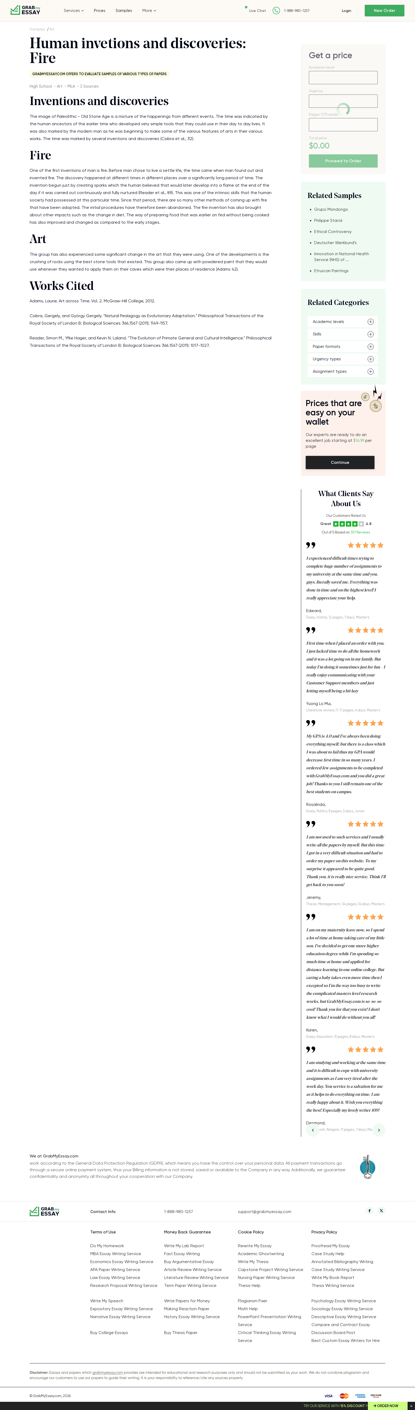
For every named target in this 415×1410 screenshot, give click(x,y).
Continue (340, 462)
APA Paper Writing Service (115, 1269)
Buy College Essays (109, 1332)
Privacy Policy (324, 1231)
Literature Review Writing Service (196, 1277)
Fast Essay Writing (182, 1253)
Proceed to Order (343, 160)
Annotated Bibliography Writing (342, 1261)
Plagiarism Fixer (252, 1300)
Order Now (387, 1406)
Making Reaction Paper (186, 1308)
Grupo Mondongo (331, 209)
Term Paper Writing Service (190, 1285)
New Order (384, 10)
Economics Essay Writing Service (122, 1261)
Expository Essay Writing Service (121, 1308)
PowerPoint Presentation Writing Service (269, 1320)
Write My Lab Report (184, 1245)
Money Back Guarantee (187, 1231)
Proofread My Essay (331, 1245)
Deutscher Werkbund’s (335, 242)
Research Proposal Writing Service (123, 1285)
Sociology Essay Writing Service (342, 1308)
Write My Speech (106, 1300)
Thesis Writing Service (333, 1285)
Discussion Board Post (333, 1332)
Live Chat (257, 10)
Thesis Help (249, 1285)
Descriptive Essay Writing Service (344, 1316)
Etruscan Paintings (331, 270)
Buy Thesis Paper (180, 1332)
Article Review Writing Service (193, 1269)
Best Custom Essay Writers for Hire (346, 1340)
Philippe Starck (328, 220)
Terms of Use (103, 1231)
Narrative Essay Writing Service (120, 1316)
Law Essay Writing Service (115, 1277)
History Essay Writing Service (192, 1316)
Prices (99, 10)
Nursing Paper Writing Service (266, 1277)
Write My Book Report (333, 1277)
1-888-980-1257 (297, 11)
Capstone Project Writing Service (270, 1269)
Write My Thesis (253, 1261)
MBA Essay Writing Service (115, 1253)
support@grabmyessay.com (264, 1211)
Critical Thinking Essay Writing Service (267, 1336)
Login (346, 10)
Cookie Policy (251, 1231)
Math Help (248, 1308)
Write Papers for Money (187, 1300)
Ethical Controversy (333, 231)
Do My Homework (107, 1245)
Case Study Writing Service (338, 1269)
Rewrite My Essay (255, 1245)
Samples (124, 10)
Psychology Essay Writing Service (344, 1300)
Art (52, 29)
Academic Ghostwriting (261, 1253)
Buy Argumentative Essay (189, 1261)
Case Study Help (328, 1253)
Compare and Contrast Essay (341, 1324)
